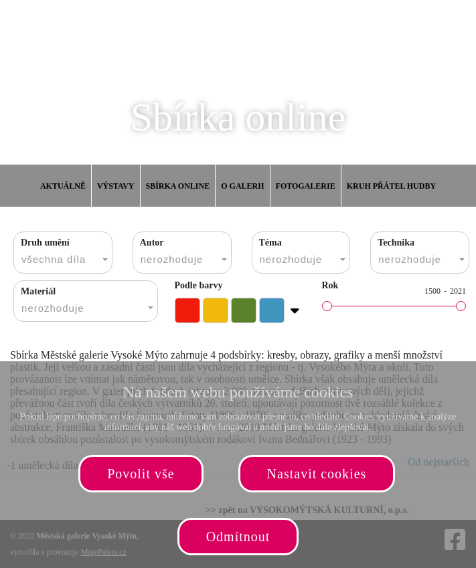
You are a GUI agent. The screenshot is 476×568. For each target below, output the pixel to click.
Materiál (38, 291)
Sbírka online (178, 186)
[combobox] (62, 252)
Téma (270, 243)
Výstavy (116, 186)
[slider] (327, 306)
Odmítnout (238, 536)
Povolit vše (140, 473)
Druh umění (45, 243)
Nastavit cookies (317, 473)
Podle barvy (199, 285)
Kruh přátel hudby (391, 186)
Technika (396, 243)
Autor (152, 243)
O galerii (242, 186)
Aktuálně (63, 186)
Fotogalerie (305, 186)
